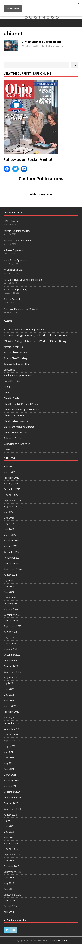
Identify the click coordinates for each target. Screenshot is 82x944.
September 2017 (12, 894)
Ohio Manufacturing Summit (19, 426)
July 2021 (8, 751)
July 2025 (8, 511)
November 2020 (12, 797)
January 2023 (11, 649)
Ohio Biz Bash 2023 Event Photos (21, 404)
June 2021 (9, 757)
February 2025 (11, 540)
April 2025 (9, 529)
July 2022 (8, 683)
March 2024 (10, 597)
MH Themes (62, 940)
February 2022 (11, 711)
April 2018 (9, 888)
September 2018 (12, 871)
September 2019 (12, 854)
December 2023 (12, 614)
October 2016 (11, 900)
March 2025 (10, 534)
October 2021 (11, 734)
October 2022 (11, 666)
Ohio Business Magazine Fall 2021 (22, 409)
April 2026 (9, 466)
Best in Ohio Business (15, 352)
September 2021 (12, 740)
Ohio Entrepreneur (14, 415)
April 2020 (9, 837)
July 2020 (8, 820)
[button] (77, 22)
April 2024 (9, 592)
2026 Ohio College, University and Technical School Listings (35, 341)
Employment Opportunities (18, 375)
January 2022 (11, 717)
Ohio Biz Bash (11, 398)
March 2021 (10, 774)
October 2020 (11, 803)
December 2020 (12, 791)
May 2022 (9, 694)
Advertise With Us (13, 346)
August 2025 (10, 506)
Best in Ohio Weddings (16, 358)
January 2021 (11, 786)
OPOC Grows (11, 221)
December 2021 (12, 723)
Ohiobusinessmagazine (56, 46)
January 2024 (11, 609)
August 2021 (10, 746)
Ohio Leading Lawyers (16, 421)
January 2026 (11, 483)
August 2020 (10, 814)
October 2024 (11, 563)
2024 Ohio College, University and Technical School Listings (35, 335)
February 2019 (11, 866)
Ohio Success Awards (15, 432)
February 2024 (11, 603)
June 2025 (9, 517)
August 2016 (10, 906)
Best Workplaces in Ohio (17, 363)
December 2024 (12, 552)
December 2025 (12, 489)
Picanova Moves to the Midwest (21, 309)
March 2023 (10, 643)
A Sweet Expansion (14, 250)
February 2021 (11, 780)
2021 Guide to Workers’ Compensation (24, 329)
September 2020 (12, 809)
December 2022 (12, 654)
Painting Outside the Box (17, 230)
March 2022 (10, 706)
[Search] (74, 65)
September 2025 (12, 500)
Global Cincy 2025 (41, 194)
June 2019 (9, 860)
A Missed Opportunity (15, 289)
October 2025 (11, 494)
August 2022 (10, 677)
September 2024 (12, 569)
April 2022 (9, 700)
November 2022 (12, 660)
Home (7, 386)
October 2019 (11, 848)
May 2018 (9, 883)
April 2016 (9, 911)
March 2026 (10, 472)
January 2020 (11, 843)
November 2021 (12, 729)
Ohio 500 (8, 392)
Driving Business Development (41, 41)
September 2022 (12, 672)
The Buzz (9, 449)
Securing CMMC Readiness (18, 240)
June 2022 (9, 689)
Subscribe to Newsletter (17, 443)
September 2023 (12, 626)
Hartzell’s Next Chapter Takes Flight (23, 279)
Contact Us (9, 369)
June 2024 (9, 586)
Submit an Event (12, 438)
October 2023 (11, 620)
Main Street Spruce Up (16, 260)
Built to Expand (12, 299)
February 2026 (11, 477)
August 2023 (10, 631)
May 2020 (9, 831)
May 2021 (9, 763)
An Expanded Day (13, 269)
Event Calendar (12, 381)
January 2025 (11, 546)
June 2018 (9, 877)
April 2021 (9, 769)
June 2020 (9, 826)
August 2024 (10, 574)
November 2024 (12, 557)
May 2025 (9, 523)
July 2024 (8, 580)
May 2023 (9, 637)
